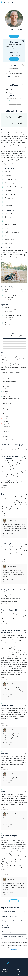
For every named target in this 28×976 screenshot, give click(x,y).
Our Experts (18, 971)
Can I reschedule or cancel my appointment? (9, 926)
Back (3, 5)
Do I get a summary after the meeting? (12, 921)
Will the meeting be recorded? (10, 932)
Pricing (3, 973)
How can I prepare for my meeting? (11, 916)
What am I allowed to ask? (8, 911)
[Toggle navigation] (25, 2)
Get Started (4, 971)
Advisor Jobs (18, 973)
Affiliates (17, 974)
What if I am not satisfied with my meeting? (13, 936)
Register (3, 974)
